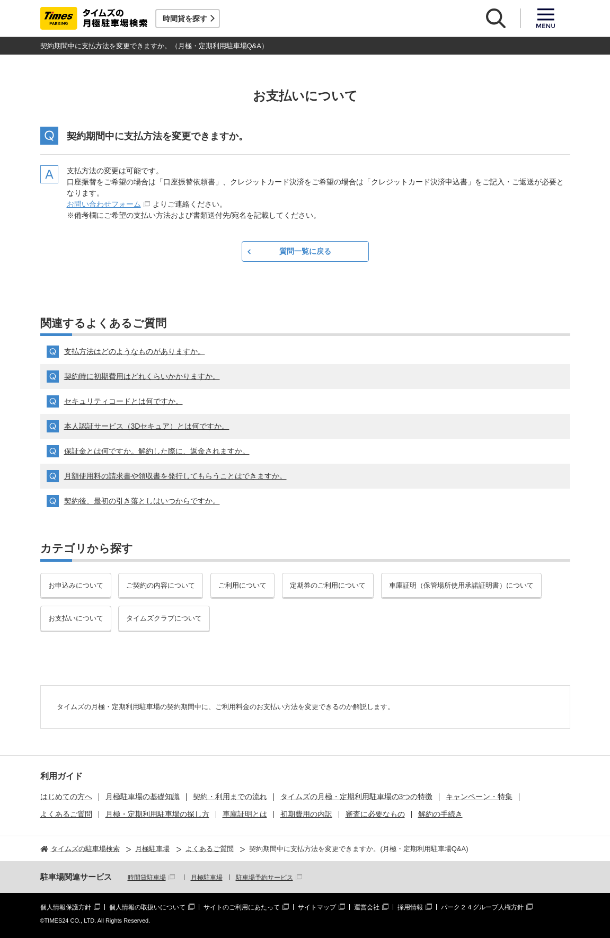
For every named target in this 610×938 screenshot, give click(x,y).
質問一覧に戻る (305, 251)
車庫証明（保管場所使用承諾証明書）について (461, 585)
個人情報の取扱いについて (147, 907)
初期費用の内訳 (306, 814)
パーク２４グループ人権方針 (482, 907)
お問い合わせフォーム (104, 204)
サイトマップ (317, 907)
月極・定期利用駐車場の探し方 (157, 814)
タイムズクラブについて (164, 618)
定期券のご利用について (328, 585)
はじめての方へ (66, 796)
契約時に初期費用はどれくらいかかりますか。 (142, 376)
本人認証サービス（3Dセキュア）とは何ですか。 (146, 426)
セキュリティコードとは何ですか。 (123, 401)
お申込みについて (75, 585)
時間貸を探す (185, 18)
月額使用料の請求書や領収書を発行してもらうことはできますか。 (175, 476)
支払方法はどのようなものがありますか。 (134, 351)
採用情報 (410, 907)
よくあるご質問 (66, 814)
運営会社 (366, 907)
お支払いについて (75, 618)
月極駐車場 (207, 877)
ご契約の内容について (160, 585)
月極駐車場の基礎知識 (142, 796)
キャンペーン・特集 (479, 796)
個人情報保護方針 (65, 907)
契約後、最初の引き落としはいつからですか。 (142, 501)
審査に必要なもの (375, 814)
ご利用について (242, 585)
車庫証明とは (245, 814)
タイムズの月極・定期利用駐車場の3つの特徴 (356, 796)
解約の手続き (440, 814)
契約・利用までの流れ (230, 796)
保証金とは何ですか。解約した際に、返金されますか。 (157, 451)
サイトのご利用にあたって (242, 907)
